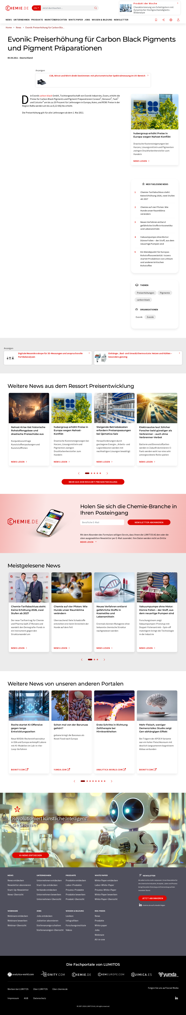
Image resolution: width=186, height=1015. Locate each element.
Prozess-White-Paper (105, 889)
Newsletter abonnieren (149, 522)
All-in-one (100, 939)
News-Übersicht (16, 894)
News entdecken (16, 880)
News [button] (9, 19)
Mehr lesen (89, 541)
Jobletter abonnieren (47, 920)
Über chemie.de (60, 989)
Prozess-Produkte (75, 889)
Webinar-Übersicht (17, 925)
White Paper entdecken (106, 880)
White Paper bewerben (106, 894)
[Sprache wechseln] (171, 20)
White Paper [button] (76, 19)
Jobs (97, 930)
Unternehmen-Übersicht (49, 899)
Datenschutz (39, 998)
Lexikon (69, 915)
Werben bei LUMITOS (18, 989)
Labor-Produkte (74, 885)
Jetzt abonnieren (152, 898)
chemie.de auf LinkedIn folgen (151, 905)
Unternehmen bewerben (49, 894)
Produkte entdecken (76, 880)
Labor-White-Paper (104, 885)
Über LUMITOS (40, 989)
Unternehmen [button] (22, 19)
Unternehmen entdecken (49, 880)
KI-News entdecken (30, 855)
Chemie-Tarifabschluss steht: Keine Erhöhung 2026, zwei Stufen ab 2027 (157, 195)
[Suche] (96, 8)
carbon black (45, 95)
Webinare (99, 934)
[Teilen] (163, 20)
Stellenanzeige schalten (49, 925)
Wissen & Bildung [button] (102, 19)
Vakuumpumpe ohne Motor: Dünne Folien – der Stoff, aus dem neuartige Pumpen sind (157, 240)
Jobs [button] (87, 19)
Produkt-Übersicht (75, 899)
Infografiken (72, 920)
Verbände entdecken (47, 889)
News (97, 915)
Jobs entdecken (44, 915)
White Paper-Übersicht (106, 899)
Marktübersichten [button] (56, 19)
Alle (35, 8)
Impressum (13, 998)
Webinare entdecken (18, 915)
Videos (69, 930)
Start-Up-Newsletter (18, 889)
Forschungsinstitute (76, 925)
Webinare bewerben (17, 920)
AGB (26, 998)
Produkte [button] (37, 19)
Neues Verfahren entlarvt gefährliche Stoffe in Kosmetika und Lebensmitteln (156, 225)
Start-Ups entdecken (47, 885)
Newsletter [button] (121, 19)
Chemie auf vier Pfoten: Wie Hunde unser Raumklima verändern (154, 210)
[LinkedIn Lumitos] (176, 998)
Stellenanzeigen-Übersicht (50, 930)
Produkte (99, 920)
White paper (101, 925)
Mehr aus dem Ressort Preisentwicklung (93, 481)
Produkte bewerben (75, 894)
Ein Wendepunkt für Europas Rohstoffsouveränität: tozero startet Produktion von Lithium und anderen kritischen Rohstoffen (156, 258)
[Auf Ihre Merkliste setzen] (156, 20)
